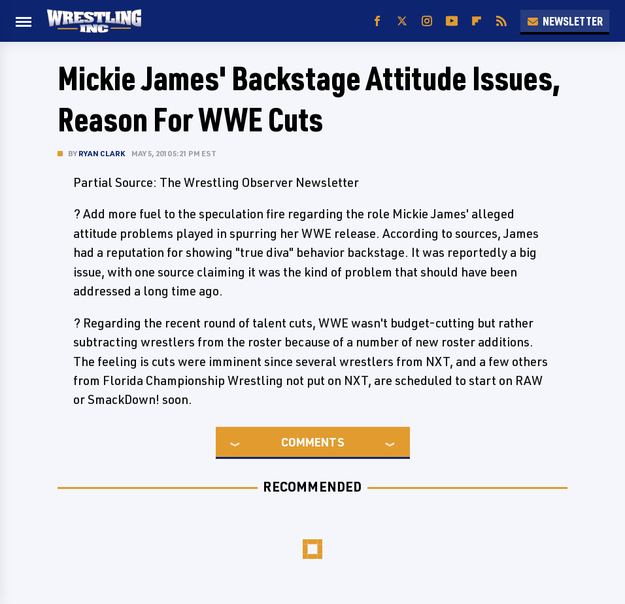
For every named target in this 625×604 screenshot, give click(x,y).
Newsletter (565, 21)
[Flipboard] (476, 21)
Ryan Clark (101, 153)
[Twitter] (402, 21)
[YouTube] (452, 21)
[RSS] (501, 21)
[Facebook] (377, 21)
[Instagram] (427, 21)
